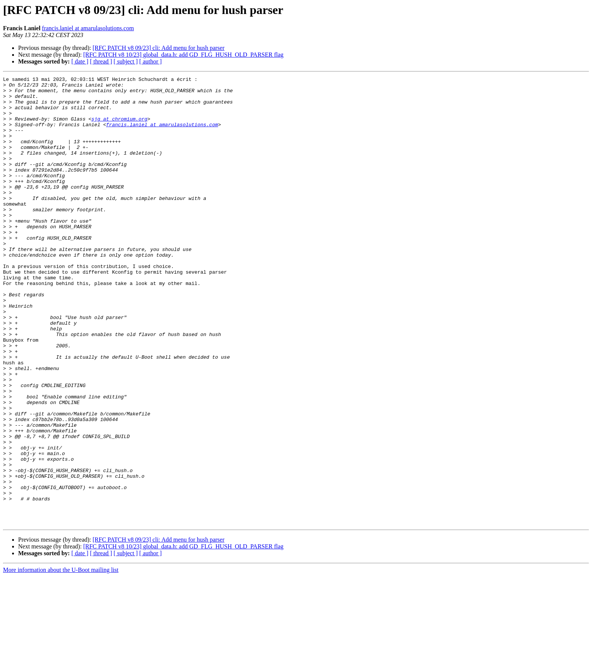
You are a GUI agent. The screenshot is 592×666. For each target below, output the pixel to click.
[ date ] (79, 61)
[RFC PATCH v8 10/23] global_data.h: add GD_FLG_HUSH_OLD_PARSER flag (183, 54)
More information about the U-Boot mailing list (61, 659)
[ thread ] (101, 61)
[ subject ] (126, 61)
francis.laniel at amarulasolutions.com (88, 28)
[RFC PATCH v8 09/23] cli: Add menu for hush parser (158, 48)
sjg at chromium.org (119, 127)
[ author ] (150, 61)
